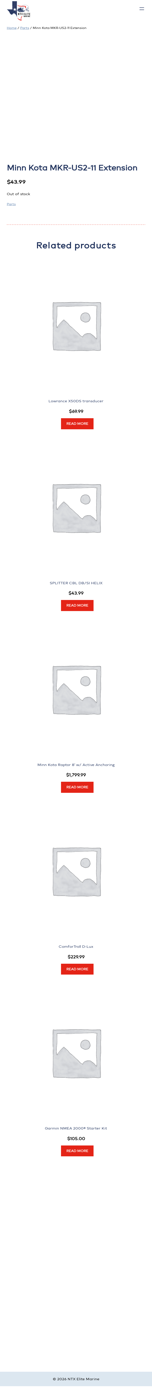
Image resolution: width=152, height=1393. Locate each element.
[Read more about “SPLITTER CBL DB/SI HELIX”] (77, 605)
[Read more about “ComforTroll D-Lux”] (77, 969)
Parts (24, 28)
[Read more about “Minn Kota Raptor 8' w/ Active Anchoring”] (77, 787)
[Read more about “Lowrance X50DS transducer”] (77, 423)
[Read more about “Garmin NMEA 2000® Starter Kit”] (77, 1151)
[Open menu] (141, 8)
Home (12, 28)
